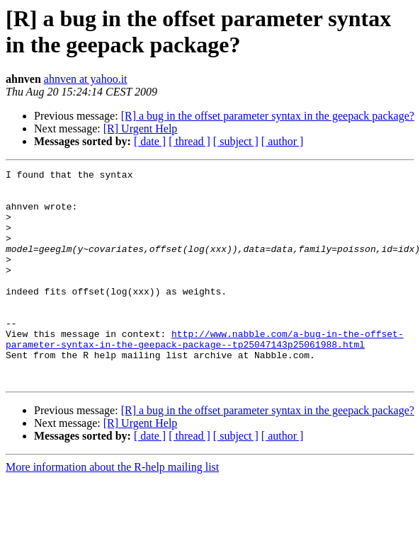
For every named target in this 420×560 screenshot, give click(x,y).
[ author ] (282, 141)
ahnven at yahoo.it (85, 79)
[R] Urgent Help (140, 128)
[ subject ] (236, 141)
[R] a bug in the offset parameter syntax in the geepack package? (267, 116)
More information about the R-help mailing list (112, 509)
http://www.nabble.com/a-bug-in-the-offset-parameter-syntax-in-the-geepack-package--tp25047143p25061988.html (205, 374)
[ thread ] (189, 141)
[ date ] (150, 141)
